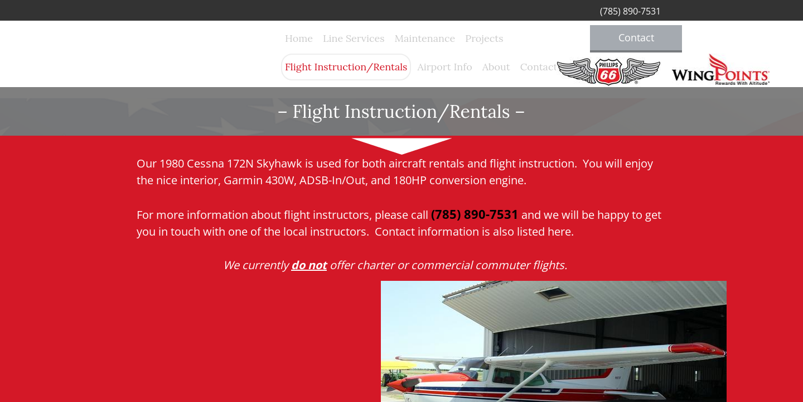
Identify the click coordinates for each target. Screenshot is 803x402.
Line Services (353, 38)
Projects (484, 38)
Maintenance (425, 38)
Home (299, 38)
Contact (539, 66)
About (496, 66)
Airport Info (444, 66)
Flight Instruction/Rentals (346, 66)
